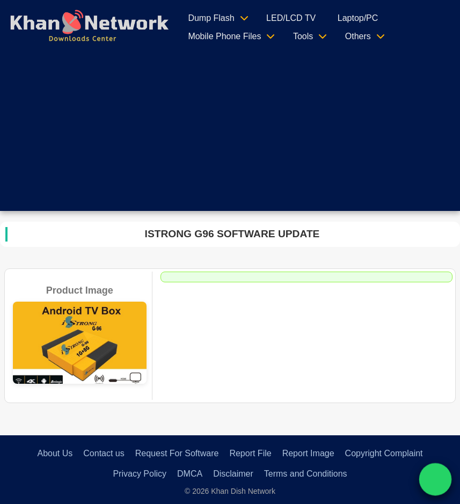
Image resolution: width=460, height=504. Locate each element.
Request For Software (177, 453)
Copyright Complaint (384, 453)
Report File (250, 453)
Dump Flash (211, 18)
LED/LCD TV (291, 18)
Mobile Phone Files (224, 36)
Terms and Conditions (305, 473)
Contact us (103, 453)
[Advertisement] (230, 136)
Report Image (308, 453)
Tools (303, 36)
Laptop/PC (358, 18)
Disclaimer (233, 473)
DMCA (189, 473)
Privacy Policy (139, 473)
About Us (54, 453)
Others (358, 36)
